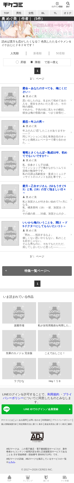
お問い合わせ (34, 420)
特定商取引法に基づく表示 (31, 424)
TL (55, 13)
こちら (11, 462)
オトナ (67, 13)
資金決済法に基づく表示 (55, 424)
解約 (70, 424)
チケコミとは (7, 420)
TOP (6, 13)
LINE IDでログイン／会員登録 (30, 409)
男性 (18, 13)
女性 (31, 13)
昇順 (23, 62)
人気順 (14, 53)
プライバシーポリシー (62, 420)
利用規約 (53, 394)
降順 (37, 62)
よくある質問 (21, 420)
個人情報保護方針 (9, 424)
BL (43, 13)
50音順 (60, 53)
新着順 (37, 53)
